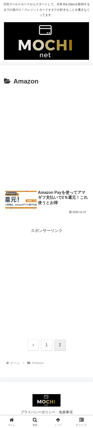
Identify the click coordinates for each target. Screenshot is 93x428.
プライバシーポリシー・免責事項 (47, 412)
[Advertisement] (46, 136)
